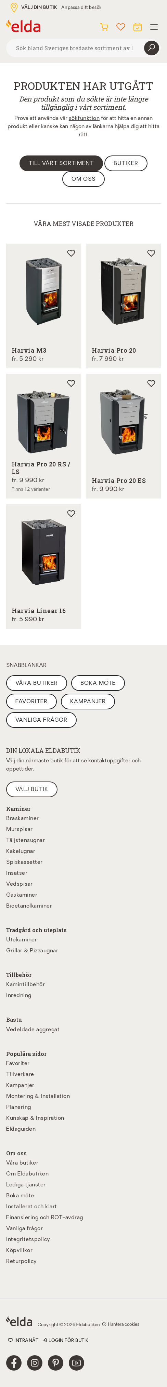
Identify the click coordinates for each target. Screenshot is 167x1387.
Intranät (23, 1340)
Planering (18, 1107)
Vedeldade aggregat (33, 1030)
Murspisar (19, 829)
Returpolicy (21, 1261)
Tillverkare (20, 1074)
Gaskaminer (21, 895)
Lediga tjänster (26, 1185)
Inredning (18, 995)
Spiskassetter (24, 862)
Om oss (83, 179)
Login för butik (65, 1340)
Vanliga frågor (41, 720)
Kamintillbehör (25, 985)
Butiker (126, 163)
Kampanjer (88, 702)
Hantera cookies (120, 1324)
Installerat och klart (31, 1207)
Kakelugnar (20, 851)
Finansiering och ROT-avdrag (44, 1218)
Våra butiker (36, 683)
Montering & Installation (38, 1096)
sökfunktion (84, 118)
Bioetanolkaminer (29, 906)
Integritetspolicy (28, 1239)
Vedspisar (19, 884)
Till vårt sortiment (61, 163)
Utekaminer (21, 940)
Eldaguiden (21, 1129)
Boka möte (98, 683)
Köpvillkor (19, 1250)
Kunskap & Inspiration (35, 1118)
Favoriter (31, 702)
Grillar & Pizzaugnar (32, 951)
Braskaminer (22, 818)
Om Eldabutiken (27, 1174)
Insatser (16, 873)
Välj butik (31, 789)
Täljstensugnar (25, 840)
